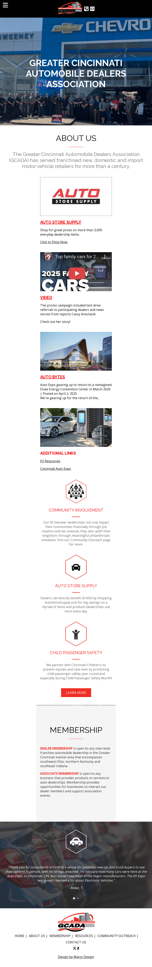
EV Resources (50, 461)
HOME (19, 936)
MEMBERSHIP (60, 936)
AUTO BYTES (52, 377)
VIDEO (46, 297)
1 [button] (74, 898)
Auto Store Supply (60, 222)
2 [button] (78, 898)
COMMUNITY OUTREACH (116, 936)
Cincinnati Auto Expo (55, 468)
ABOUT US (37, 936)
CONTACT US (76, 942)
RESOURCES (84, 936)
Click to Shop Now (54, 242)
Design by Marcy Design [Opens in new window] (76, 957)
